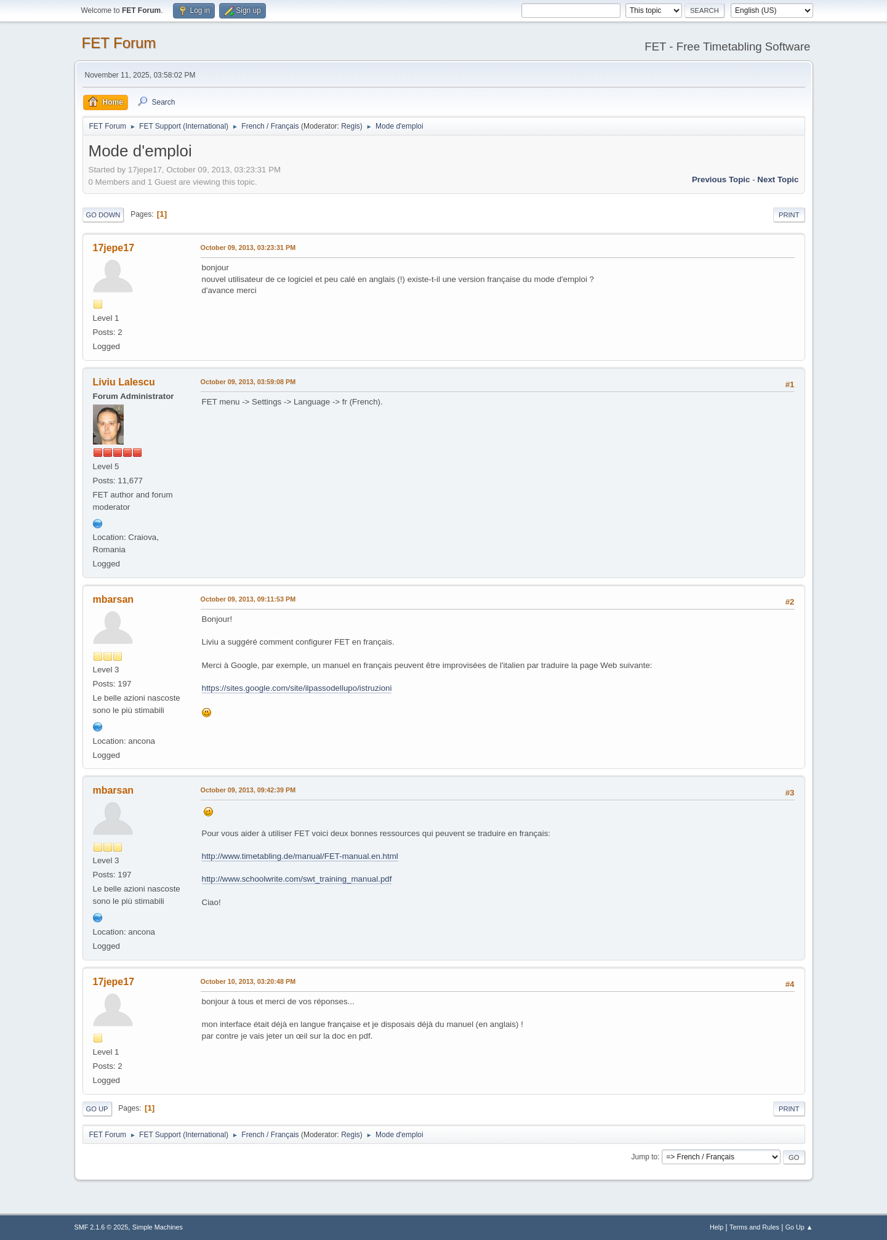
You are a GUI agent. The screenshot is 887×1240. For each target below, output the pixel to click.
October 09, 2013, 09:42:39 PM (248, 790)
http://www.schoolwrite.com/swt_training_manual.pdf (297, 879)
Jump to (645, 1157)
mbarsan (113, 599)
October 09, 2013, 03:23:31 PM (248, 247)
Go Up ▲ (799, 1227)
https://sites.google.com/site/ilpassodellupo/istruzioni (297, 688)
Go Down (103, 215)
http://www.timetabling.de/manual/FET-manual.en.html (300, 856)
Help (716, 1227)
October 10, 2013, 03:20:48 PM (248, 981)
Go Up (97, 1109)
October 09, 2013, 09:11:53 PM (248, 599)
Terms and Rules (754, 1227)
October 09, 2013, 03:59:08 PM (248, 381)
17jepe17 (114, 248)
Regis (350, 126)
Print (789, 215)
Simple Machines (157, 1227)
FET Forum (119, 42)
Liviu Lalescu (124, 382)
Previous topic (721, 179)
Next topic (777, 179)
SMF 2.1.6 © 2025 (101, 1227)
